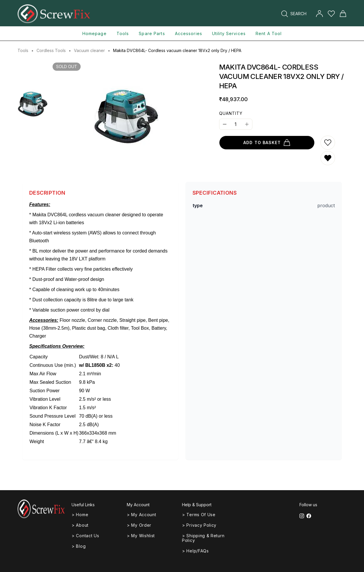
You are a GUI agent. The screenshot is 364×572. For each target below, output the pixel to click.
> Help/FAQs (195, 550)
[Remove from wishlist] (327, 158)
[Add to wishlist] (327, 143)
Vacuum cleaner (89, 50)
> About (80, 525)
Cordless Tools (51, 50)
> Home (80, 514)
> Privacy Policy (199, 525)
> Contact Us (85, 535)
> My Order (139, 525)
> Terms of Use (199, 514)
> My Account (141, 514)
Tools (23, 50)
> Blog (79, 546)
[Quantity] (235, 124)
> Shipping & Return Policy (203, 538)
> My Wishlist (141, 535)
